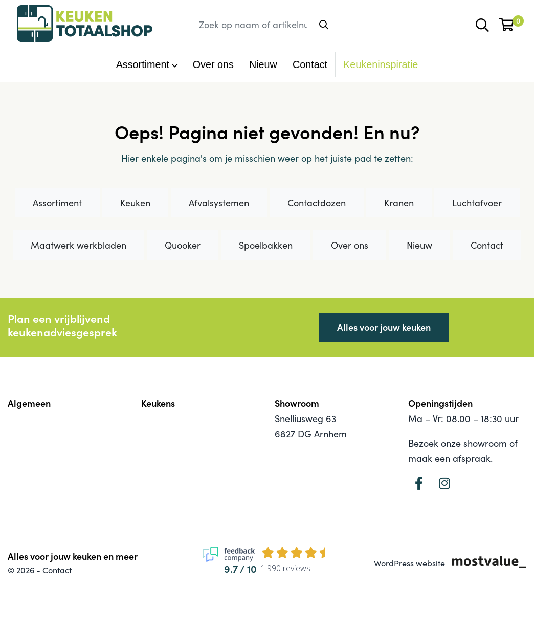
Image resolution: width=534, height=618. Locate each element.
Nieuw (263, 64)
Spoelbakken (266, 245)
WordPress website (409, 563)
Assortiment (57, 202)
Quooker (183, 245)
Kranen (399, 202)
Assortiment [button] (142, 64)
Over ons (213, 64)
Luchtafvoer (477, 202)
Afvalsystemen (219, 202)
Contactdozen (316, 202)
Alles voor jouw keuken (384, 327)
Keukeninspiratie (380, 64)
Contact (310, 64)
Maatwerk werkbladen (78, 245)
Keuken (135, 202)
